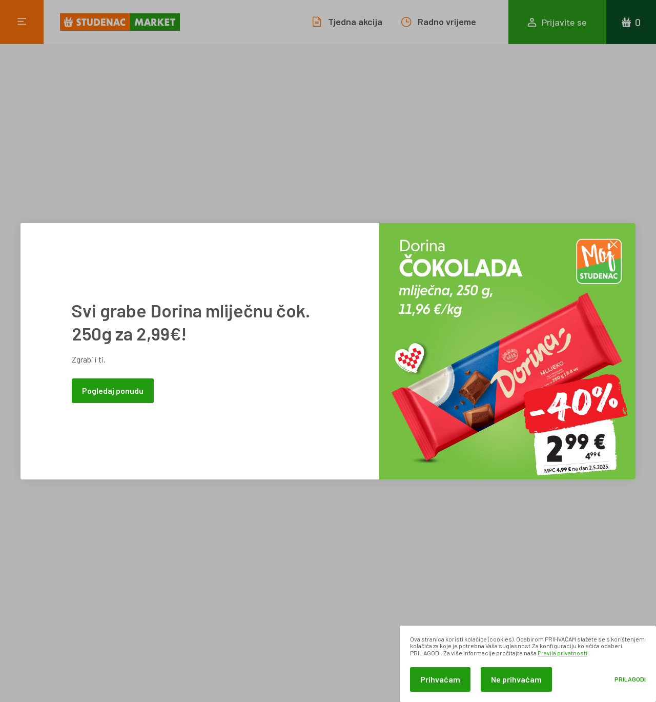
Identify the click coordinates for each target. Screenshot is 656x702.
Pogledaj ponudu (113, 390)
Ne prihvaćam (516, 679)
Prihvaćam (440, 679)
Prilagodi (630, 679)
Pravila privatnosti (562, 652)
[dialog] (528, 664)
